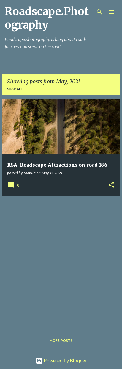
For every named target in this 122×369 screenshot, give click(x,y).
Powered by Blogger (61, 360)
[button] (111, 185)
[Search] (99, 12)
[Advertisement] (61, 262)
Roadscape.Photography (47, 18)
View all (15, 89)
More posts (61, 341)
